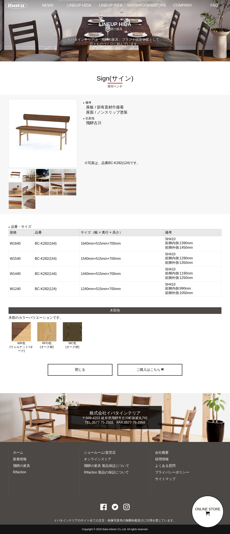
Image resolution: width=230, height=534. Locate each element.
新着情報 (20, 459)
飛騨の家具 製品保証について (106, 466)
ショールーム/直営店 (99, 452)
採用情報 (162, 459)
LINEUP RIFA (110, 5)
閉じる (80, 369)
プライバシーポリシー (172, 472)
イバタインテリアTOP (16, 6)
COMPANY (183, 5)
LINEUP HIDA (79, 5)
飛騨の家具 (21, 466)
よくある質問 (165, 466)
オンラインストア (97, 459)
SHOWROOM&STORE (147, 5)
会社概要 (162, 452)
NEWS (47, 5)
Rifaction (19, 472)
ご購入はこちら (150, 369)
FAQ (214, 5)
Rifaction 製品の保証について (106, 472)
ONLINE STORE (208, 511)
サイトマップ (165, 479)
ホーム (18, 452)
